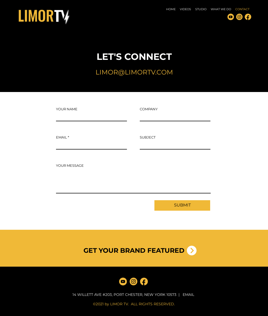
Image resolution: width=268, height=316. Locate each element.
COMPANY (149, 109)
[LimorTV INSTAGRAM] (239, 17)
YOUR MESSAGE (70, 165)
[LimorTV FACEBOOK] (248, 17)
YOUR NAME (66, 109)
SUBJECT (147, 137)
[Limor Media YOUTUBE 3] (230, 17)
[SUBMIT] (182, 205)
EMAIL (61, 137)
